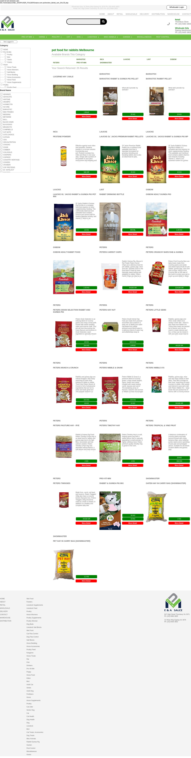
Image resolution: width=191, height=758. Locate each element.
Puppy (29, 672)
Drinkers (29, 665)
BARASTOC (81, 59)
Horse (42, 37)
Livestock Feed (32, 608)
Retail (177, 20)
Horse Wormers (32, 615)
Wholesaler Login (177, 7)
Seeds (29, 688)
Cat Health (30, 716)
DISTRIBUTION (158, 14)
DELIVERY (144, 14)
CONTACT (186, 14)
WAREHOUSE (173, 14)
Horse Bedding (32, 643)
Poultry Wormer (32, 621)
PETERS (56, 63)
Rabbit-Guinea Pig (33, 742)
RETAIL (120, 14)
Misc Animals (110, 37)
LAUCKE (126, 59)
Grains (29, 754)
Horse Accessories (33, 646)
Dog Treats (30, 735)
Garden (126, 37)
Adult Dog (30, 691)
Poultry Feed (31, 650)
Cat (68, 37)
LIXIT (149, 59)
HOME (102, 14)
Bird (28, 681)
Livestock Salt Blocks (34, 627)
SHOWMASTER (106, 63)
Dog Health (30, 719)
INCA (102, 59)
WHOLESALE (131, 14)
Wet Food (30, 599)
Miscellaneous (144, 37)
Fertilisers (30, 694)
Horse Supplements (33, 700)
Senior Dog (30, 710)
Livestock (92, 37)
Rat (28, 659)
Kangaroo (30, 653)
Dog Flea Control (33, 637)
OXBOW (173, 59)
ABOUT (111, 14)
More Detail (86, 116)
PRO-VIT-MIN (81, 63)
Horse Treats (31, 656)
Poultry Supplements (34, 618)
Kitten (29, 678)
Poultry (56, 37)
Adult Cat (30, 685)
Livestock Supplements (35, 605)
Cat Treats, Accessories (35, 732)
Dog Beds (30, 624)
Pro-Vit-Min (27, 37)
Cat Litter (30, 707)
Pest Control (162, 37)
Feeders (29, 602)
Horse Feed (31, 675)
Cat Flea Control (32, 634)
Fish (28, 662)
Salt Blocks (30, 640)
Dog (79, 37)
